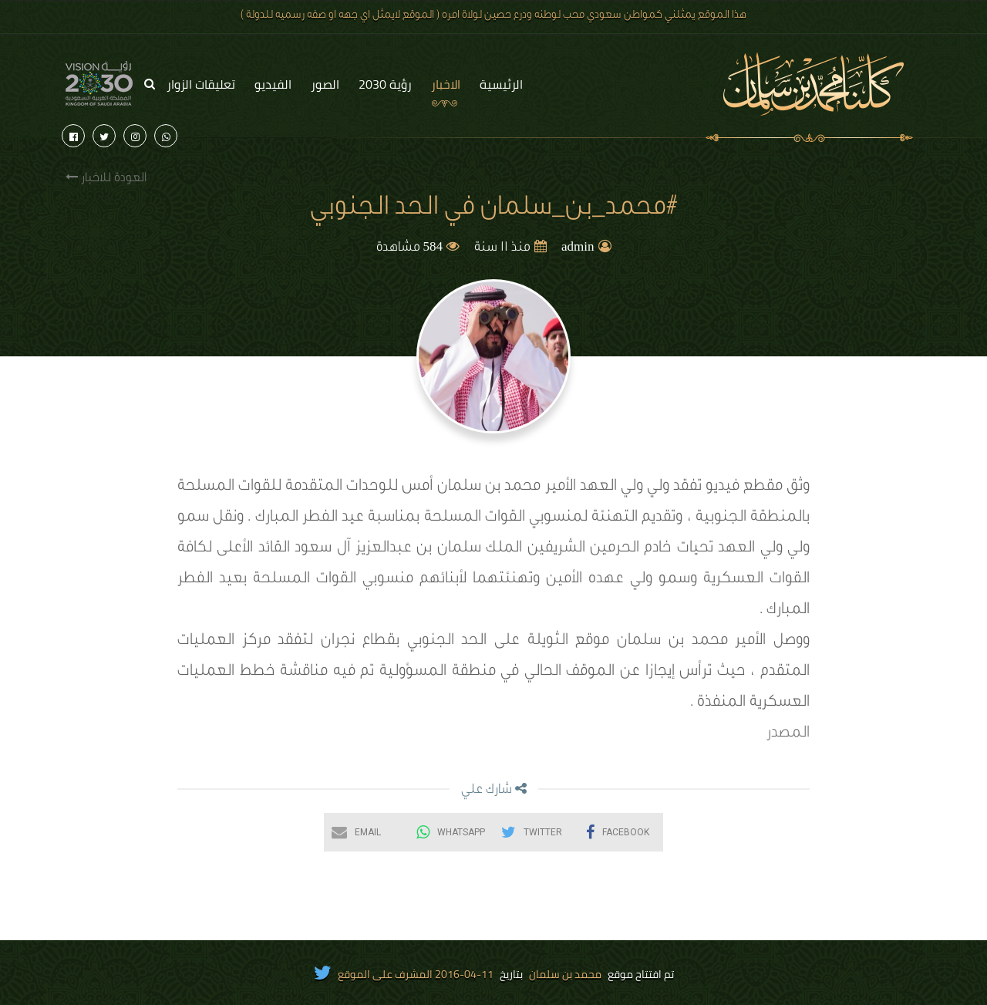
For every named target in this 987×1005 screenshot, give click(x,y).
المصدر (788, 734)
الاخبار (445, 84)
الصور (325, 84)
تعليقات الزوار (201, 84)
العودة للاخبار (106, 177)
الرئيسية (501, 84)
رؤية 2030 (385, 84)
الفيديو (272, 84)
